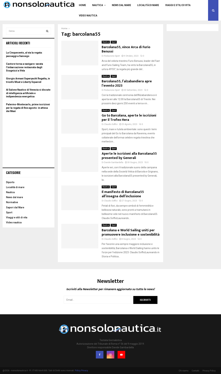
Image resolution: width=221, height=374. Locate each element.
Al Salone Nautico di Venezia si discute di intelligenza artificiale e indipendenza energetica (28, 93)
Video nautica (88, 15)
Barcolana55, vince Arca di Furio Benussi (126, 49)
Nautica (97, 5)
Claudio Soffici (111, 124)
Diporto (10, 182)
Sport (114, 42)
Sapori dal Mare (15, 207)
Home (82, 5)
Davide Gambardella (113, 162)
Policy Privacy (81, 370)
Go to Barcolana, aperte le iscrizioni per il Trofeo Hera (129, 118)
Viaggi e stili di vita (177, 5)
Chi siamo (183, 371)
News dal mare (121, 5)
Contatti (195, 371)
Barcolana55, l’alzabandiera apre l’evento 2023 (127, 83)
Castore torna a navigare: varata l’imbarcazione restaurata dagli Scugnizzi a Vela (24, 67)
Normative (12, 202)
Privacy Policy (209, 371)
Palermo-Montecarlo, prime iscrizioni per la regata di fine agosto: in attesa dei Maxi (28, 108)
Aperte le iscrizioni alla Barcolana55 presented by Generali (129, 156)
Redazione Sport (112, 56)
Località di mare (148, 5)
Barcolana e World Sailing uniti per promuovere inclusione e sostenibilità (131, 232)
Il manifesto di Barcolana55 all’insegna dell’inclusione (123, 194)
